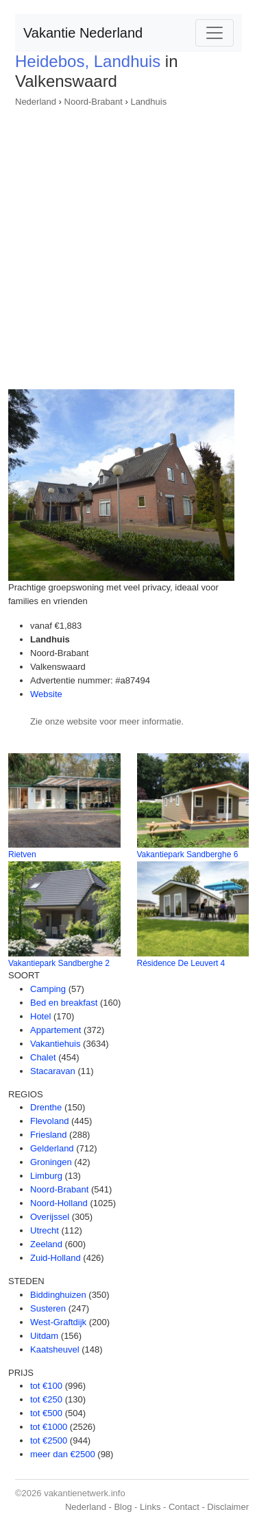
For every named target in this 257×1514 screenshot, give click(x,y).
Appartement (55, 1030)
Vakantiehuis (55, 1044)
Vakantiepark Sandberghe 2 (59, 963)
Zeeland (46, 1244)
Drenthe (46, 1107)
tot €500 (46, 1413)
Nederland (35, 101)
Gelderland (52, 1148)
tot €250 (46, 1399)
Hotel (40, 1016)
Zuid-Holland (55, 1258)
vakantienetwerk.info (84, 1493)
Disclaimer (228, 1507)
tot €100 (46, 1386)
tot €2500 (48, 1440)
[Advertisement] (128, 244)
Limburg (46, 1176)
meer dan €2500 (62, 1454)
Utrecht (44, 1230)
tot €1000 (48, 1427)
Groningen (51, 1162)
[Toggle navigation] (214, 33)
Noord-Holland (59, 1203)
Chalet (43, 1057)
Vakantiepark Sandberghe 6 (187, 854)
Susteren (48, 1308)
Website (46, 694)
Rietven (22, 854)
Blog (123, 1507)
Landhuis (148, 101)
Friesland (48, 1135)
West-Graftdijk (58, 1322)
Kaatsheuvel (54, 1349)
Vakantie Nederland (83, 32)
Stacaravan (52, 1071)
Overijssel (49, 1217)
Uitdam (44, 1336)
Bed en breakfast (63, 1002)
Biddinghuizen (58, 1295)
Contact (184, 1507)
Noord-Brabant (93, 101)
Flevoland (49, 1121)
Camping (48, 989)
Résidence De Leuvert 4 (181, 963)
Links (150, 1507)
